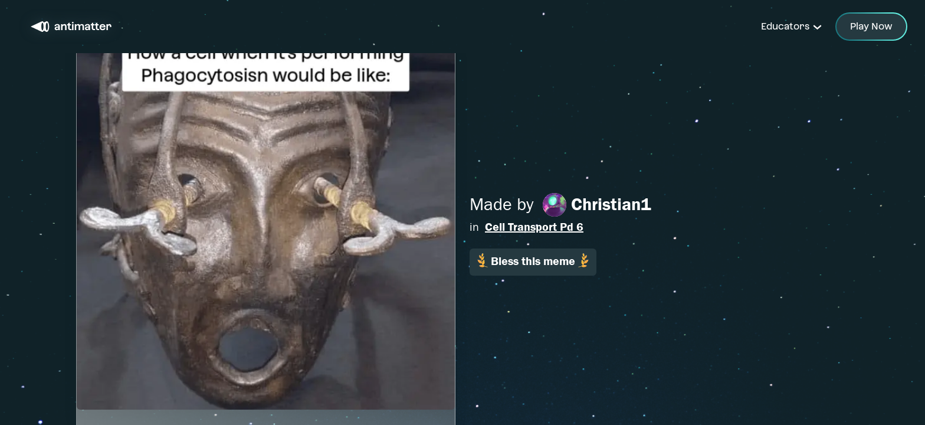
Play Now (871, 26)
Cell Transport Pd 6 (534, 227)
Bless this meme (533, 260)
